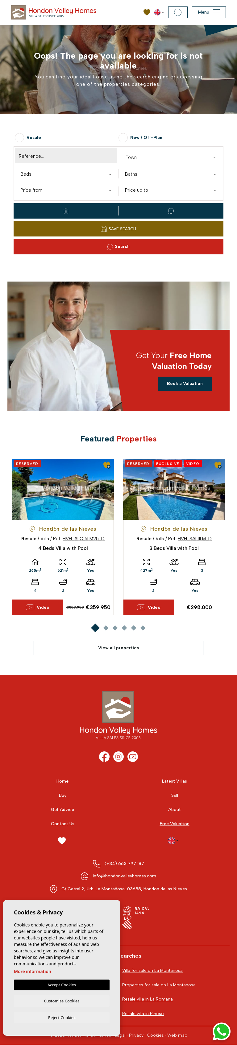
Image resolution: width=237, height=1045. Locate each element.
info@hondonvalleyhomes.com (124, 876)
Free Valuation (174, 823)
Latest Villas (174, 781)
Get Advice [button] (62, 809)
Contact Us (62, 823)
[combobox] (170, 157)
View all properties (118, 647)
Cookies (155, 1035)
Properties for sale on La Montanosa (159, 985)
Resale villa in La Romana (147, 999)
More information (32, 970)
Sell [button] (174, 795)
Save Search (118, 229)
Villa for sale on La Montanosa (152, 970)
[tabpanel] (63, 537)
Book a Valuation (185, 383)
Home (62, 781)
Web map (177, 1035)
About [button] (174, 809)
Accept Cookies (62, 984)
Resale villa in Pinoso (143, 1014)
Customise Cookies (61, 1000)
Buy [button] (62, 795)
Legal (120, 1035)
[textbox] (172, 157)
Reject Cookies (61, 1017)
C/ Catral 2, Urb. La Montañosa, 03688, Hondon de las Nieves (124, 889)
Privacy (136, 1035)
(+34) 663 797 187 (124, 863)
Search (118, 247)
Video (37, 607)
